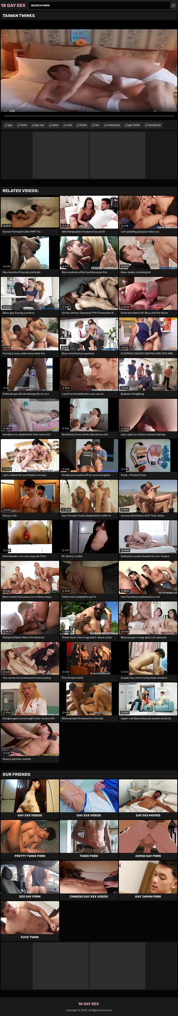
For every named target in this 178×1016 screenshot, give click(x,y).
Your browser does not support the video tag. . (89, 70)
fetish (83, 125)
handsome (154, 125)
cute (69, 125)
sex (97, 125)
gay (10, 125)
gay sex (39, 125)
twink (24, 125)
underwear (113, 125)
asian (55, 125)
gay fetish (134, 125)
